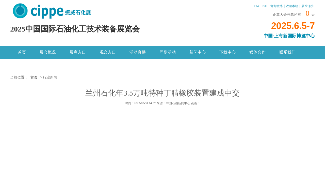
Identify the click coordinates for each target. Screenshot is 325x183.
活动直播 (137, 52)
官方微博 (276, 6)
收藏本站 (292, 6)
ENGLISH (260, 6)
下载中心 (227, 52)
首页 (22, 52)
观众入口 (108, 52)
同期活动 (167, 52)
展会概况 (48, 52)
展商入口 (78, 52)
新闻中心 (197, 52)
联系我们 (287, 52)
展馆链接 (307, 6)
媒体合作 (257, 52)
